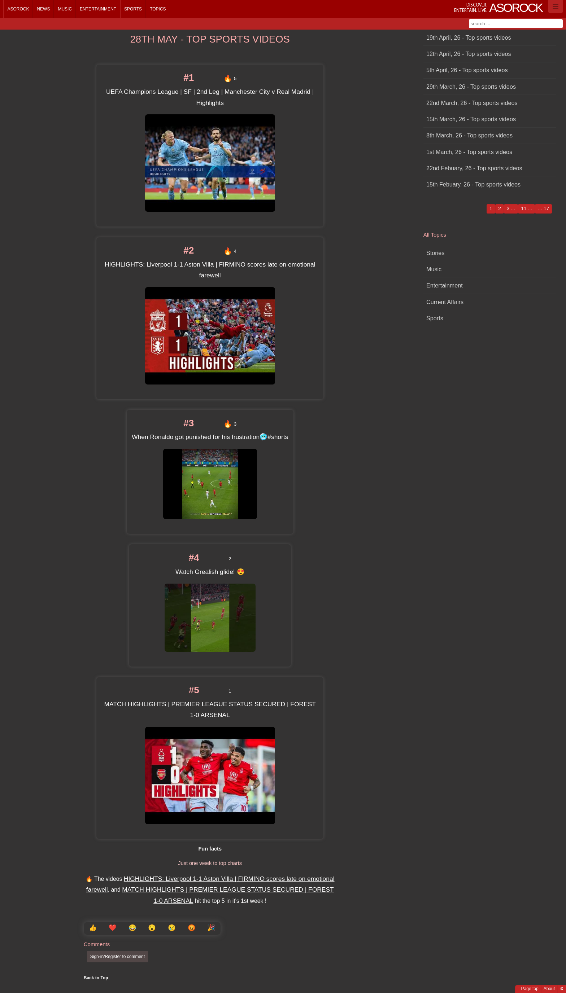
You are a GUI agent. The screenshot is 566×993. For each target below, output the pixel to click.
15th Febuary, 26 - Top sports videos (473, 184)
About (549, 988)
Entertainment (98, 9)
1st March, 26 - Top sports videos (469, 152)
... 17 (543, 208)
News (43, 9)
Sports (133, 9)
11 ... (526, 208)
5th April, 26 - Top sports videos (467, 70)
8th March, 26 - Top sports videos (469, 135)
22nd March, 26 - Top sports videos (472, 103)
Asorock (18, 9)
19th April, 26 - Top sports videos (468, 37)
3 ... (511, 208)
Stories (435, 253)
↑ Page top (528, 988)
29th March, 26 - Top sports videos (471, 86)
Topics (158, 9)
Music (65, 9)
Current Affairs (444, 302)
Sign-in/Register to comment (117, 956)
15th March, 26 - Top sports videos (471, 119)
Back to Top (96, 977)
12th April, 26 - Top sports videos (468, 53)
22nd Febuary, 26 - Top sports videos (474, 168)
